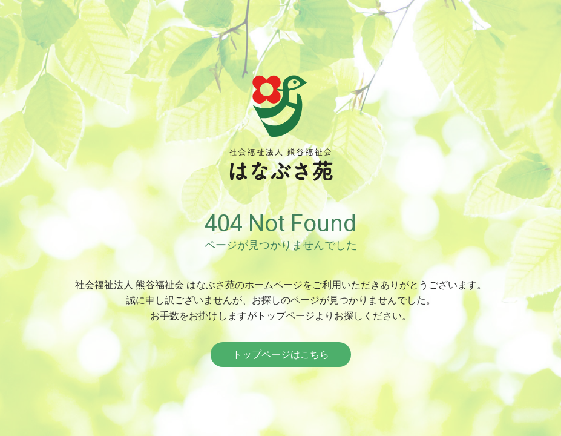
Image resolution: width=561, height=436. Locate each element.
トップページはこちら (280, 354)
